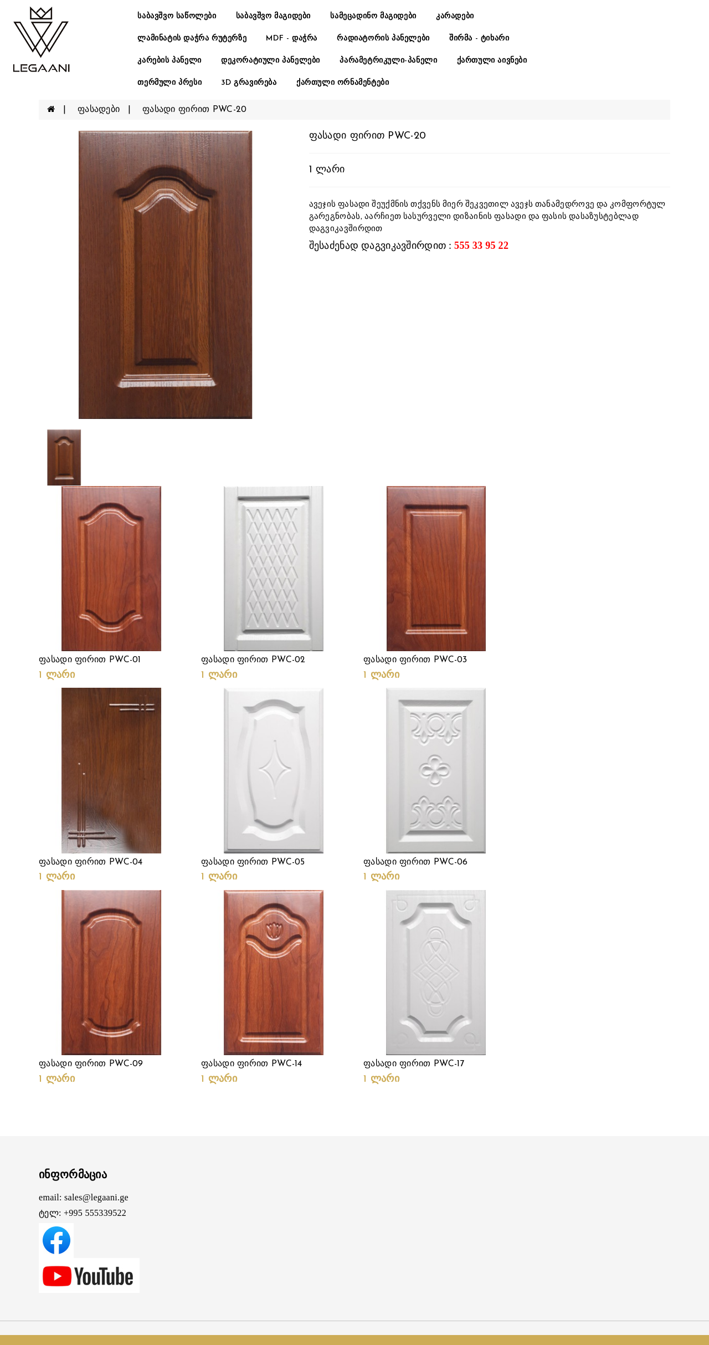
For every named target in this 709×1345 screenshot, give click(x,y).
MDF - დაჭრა (291, 38)
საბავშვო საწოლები (176, 16)
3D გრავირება (248, 83)
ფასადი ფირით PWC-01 (90, 660)
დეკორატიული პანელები (270, 61)
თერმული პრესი (169, 83)
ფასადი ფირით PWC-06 (415, 862)
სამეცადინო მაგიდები (373, 16)
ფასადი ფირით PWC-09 (91, 1064)
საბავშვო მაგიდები (273, 16)
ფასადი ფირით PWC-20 (194, 109)
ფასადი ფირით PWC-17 (414, 1064)
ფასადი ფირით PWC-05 (253, 862)
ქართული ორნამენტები (342, 83)
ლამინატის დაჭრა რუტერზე (191, 38)
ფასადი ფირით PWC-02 (253, 660)
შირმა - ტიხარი (479, 38)
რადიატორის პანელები (383, 38)
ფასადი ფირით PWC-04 (91, 862)
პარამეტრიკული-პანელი (388, 61)
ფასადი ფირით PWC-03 (415, 660)
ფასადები (99, 109)
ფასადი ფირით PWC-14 (251, 1064)
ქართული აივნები (492, 61)
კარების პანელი (169, 61)
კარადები (455, 16)
